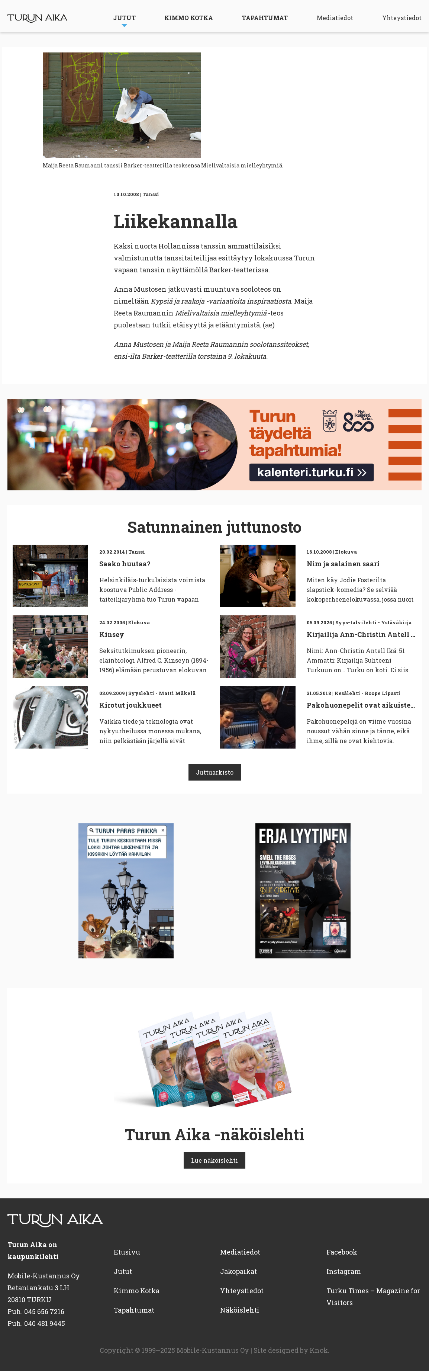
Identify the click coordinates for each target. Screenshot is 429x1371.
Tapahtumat (265, 18)
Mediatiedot (335, 18)
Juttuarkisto (214, 772)
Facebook (341, 1251)
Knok (319, 1350)
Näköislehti (239, 1310)
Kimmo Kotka (188, 18)
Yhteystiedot (402, 18)
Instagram (343, 1271)
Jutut (124, 18)
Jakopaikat (238, 1271)
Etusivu (127, 1251)
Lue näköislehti (214, 1160)
